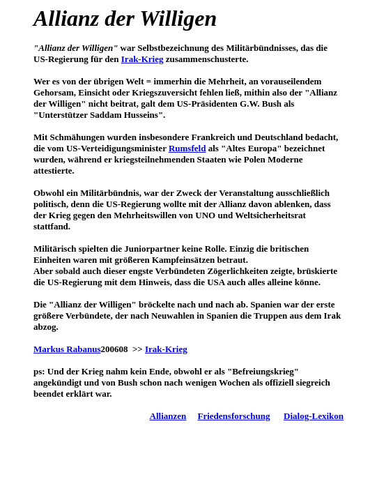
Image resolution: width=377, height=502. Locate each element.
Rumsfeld (187, 148)
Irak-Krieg (142, 59)
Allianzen (168, 416)
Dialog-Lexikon (314, 416)
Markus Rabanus (66, 349)
